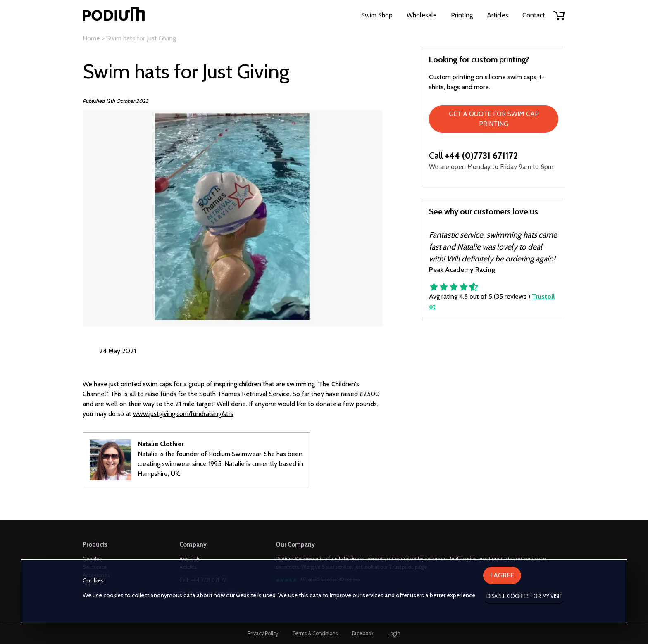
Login (394, 633)
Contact (533, 15)
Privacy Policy (263, 633)
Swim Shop (377, 15)
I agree (502, 575)
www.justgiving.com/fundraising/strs (183, 414)
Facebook (363, 633)
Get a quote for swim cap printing (494, 119)
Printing (462, 15)
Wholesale (422, 15)
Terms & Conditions (315, 633)
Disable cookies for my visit (524, 596)
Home (91, 38)
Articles (497, 15)
